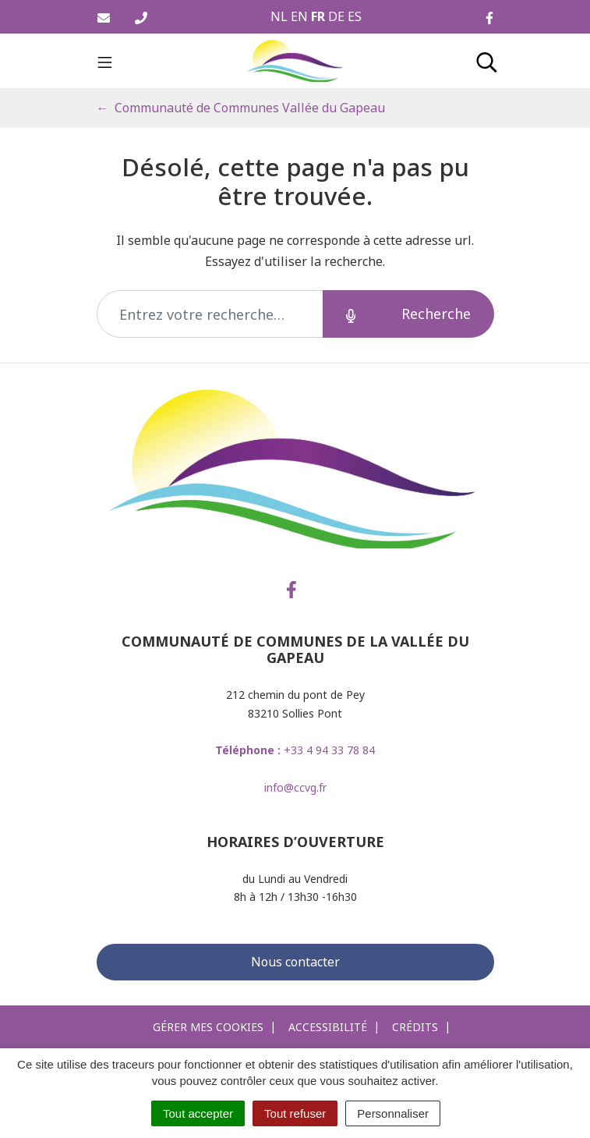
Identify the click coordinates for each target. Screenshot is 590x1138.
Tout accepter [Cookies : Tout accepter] (198, 1113)
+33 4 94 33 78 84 (295, 750)
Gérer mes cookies (208, 1026)
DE (336, 16)
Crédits (415, 1026)
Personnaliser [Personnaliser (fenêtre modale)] (393, 1113)
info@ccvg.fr (295, 787)
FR (318, 16)
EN (299, 16)
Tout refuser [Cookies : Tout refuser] (295, 1113)
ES (355, 16)
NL (279, 16)
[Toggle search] (487, 60)
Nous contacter (295, 961)
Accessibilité (327, 1026)
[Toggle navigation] (105, 61)
